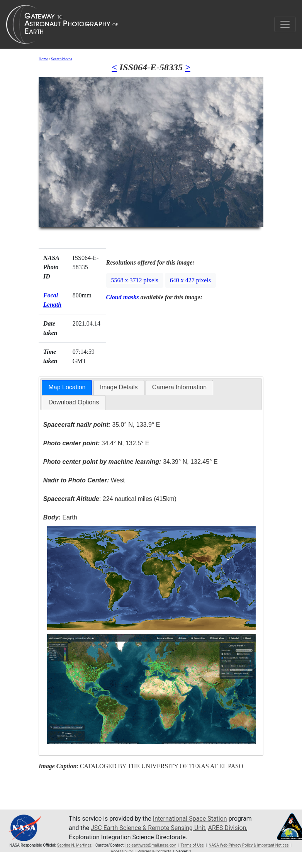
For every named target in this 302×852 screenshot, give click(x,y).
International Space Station (190, 818)
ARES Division (227, 828)
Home (43, 59)
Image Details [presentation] (119, 387)
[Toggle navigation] (285, 24)
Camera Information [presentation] (179, 387)
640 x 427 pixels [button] (190, 280)
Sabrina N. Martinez (74, 845)
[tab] (67, 387)
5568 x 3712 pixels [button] (134, 280)
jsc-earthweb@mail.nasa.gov (151, 845)
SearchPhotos (61, 59)
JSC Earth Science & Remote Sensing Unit (148, 828)
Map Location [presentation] (66, 387)
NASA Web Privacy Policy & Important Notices (248, 845)
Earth (60, 517)
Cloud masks (122, 297)
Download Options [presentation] (73, 402)
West (84, 480)
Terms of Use (192, 845)
